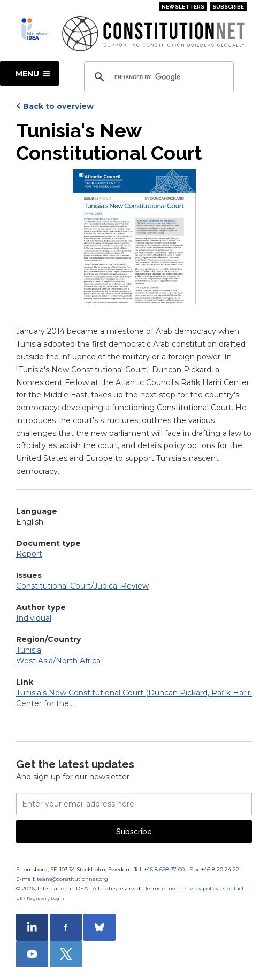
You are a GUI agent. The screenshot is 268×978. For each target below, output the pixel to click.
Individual (33, 618)
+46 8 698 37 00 (164, 869)
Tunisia (28, 650)
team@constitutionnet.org (72, 878)
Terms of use (161, 888)
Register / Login (45, 898)
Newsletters (183, 7)
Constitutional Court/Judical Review (82, 586)
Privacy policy (200, 888)
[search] (157, 77)
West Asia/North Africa (58, 661)
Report (29, 554)
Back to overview (58, 106)
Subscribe (228, 7)
